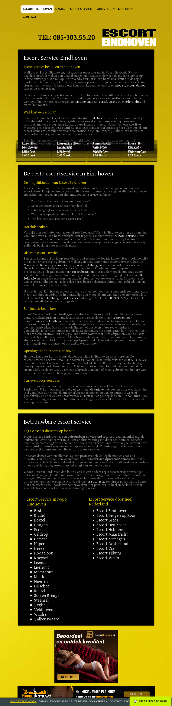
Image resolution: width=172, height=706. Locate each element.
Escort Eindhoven (37, 9)
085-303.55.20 (74, 37)
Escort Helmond (110, 529)
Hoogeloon (44, 553)
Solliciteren (123, 9)
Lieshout (114, 102)
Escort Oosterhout (112, 543)
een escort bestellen (80, 272)
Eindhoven (82, 102)
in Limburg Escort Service (61, 298)
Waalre (81, 265)
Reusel (39, 590)
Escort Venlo (107, 557)
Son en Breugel (47, 595)
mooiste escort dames (130, 85)
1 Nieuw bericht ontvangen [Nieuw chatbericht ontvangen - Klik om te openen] (150, 701)
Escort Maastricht (112, 534)
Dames (60, 9)
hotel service (127, 236)
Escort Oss (105, 548)
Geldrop (69, 265)
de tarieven (100, 118)
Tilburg (93, 265)
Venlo (103, 265)
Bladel (39, 515)
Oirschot (41, 586)
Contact (30, 17)
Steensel (41, 600)
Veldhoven (43, 609)
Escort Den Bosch (111, 524)
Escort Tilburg (108, 553)
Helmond (138, 102)
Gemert (40, 539)
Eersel (103, 102)
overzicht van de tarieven (88, 389)
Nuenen (41, 581)
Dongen (41, 524)
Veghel (40, 605)
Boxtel (39, 520)
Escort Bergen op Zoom (117, 515)
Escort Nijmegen (110, 539)
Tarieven (102, 9)
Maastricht (31, 265)
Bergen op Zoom (51, 265)
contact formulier (56, 285)
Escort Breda (107, 520)
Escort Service (80, 9)
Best (94, 102)
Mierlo (126, 102)
